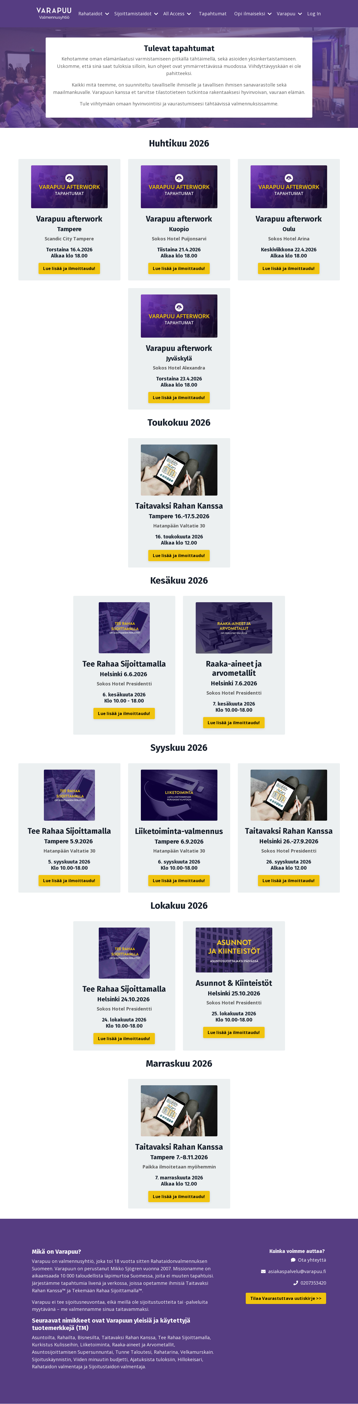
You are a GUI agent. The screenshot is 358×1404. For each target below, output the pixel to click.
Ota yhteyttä (312, 1260)
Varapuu (289, 13)
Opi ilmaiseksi (253, 13)
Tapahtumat (213, 13)
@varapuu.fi (313, 1271)
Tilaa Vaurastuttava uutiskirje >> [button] (286, 1298)
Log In (314, 13)
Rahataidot (93, 13)
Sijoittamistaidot (136, 13)
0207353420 (313, 1282)
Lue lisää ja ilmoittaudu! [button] (69, 268)
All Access (177, 13)
